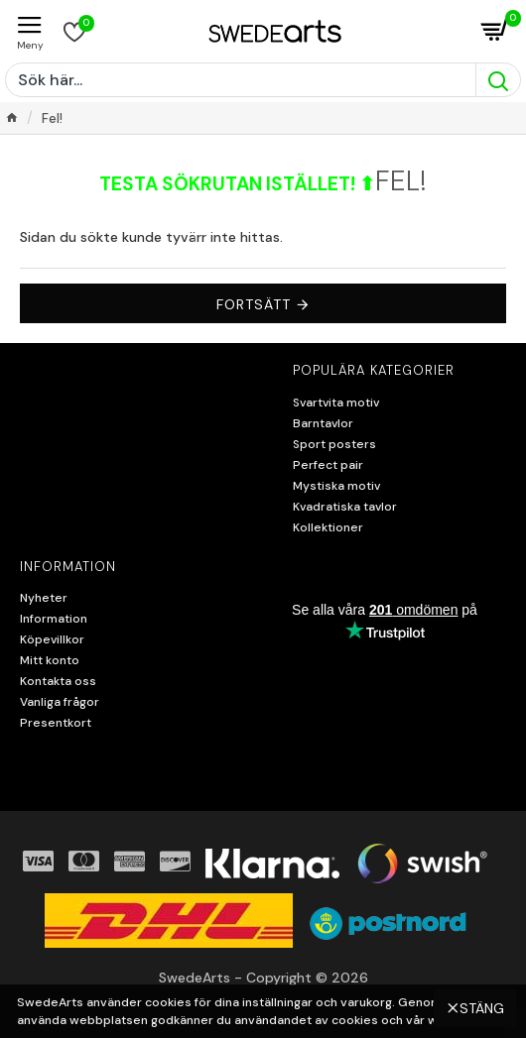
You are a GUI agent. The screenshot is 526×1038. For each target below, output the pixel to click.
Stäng (482, 984)
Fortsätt (253, 304)
